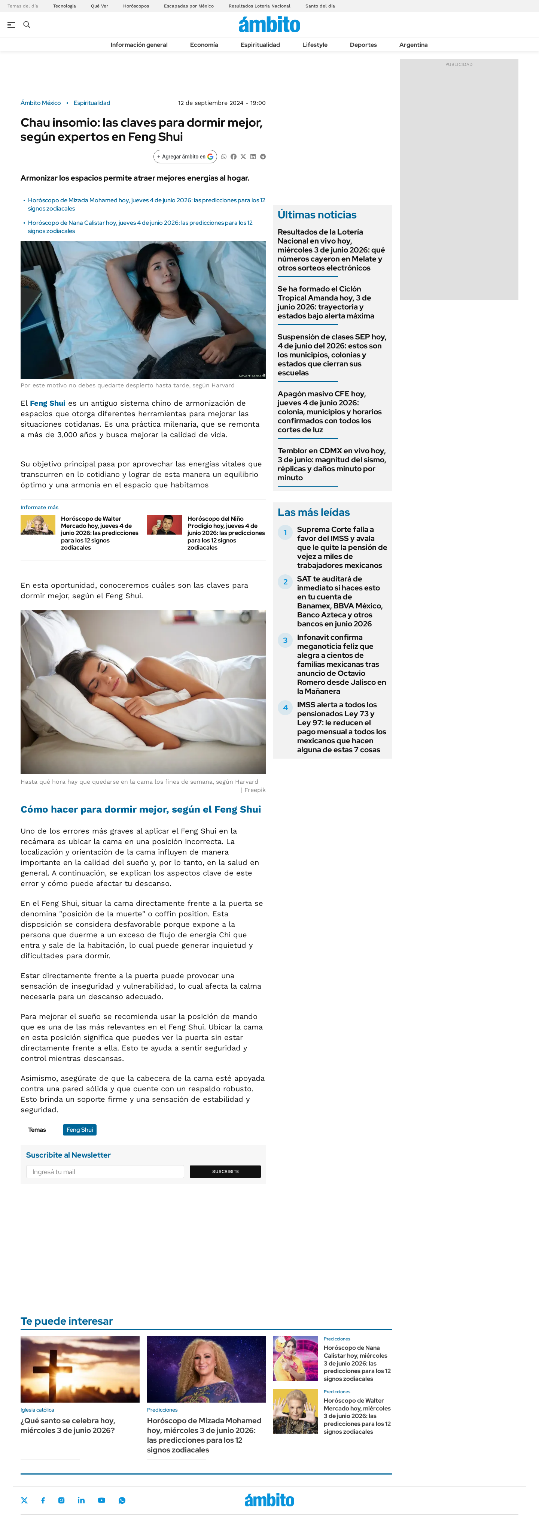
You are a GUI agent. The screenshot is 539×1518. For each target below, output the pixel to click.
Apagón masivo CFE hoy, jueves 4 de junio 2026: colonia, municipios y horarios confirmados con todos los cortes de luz (330, 412)
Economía (204, 45)
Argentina (413, 45)
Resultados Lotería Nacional (259, 6)
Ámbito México (41, 103)
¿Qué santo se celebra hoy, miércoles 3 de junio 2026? (68, 1425)
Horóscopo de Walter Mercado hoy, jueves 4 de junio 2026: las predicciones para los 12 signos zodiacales (99, 533)
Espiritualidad (260, 45)
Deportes (363, 45)
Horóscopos (136, 6)
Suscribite (225, 1171)
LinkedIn (81, 1500)
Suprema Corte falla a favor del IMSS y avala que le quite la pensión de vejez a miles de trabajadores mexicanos (342, 547)
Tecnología (64, 6)
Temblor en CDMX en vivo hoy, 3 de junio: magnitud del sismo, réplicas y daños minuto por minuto (332, 464)
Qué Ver (99, 6)
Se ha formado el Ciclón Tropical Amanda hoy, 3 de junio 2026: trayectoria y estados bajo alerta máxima (326, 302)
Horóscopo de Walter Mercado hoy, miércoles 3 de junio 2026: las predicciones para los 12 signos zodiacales (357, 1416)
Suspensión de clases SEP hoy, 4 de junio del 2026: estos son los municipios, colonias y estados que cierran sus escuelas (332, 355)
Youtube (101, 1500)
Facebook (43, 1500)
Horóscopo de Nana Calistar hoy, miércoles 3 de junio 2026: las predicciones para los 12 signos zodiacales (357, 1363)
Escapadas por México (189, 6)
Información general (139, 45)
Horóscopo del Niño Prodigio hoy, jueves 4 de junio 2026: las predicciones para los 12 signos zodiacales (226, 533)
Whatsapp (122, 1500)
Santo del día (320, 6)
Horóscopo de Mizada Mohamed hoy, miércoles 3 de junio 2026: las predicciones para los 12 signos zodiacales (204, 1435)
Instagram (61, 1500)
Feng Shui (80, 1130)
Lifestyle (315, 45)
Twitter (24, 1500)
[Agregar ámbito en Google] (185, 156)
